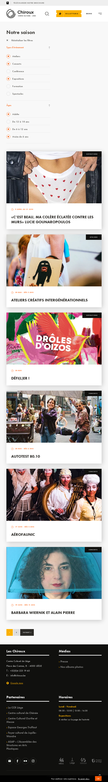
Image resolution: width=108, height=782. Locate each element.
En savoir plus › (84, 780)
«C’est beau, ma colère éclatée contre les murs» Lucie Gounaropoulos (52, 219)
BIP (59, 82)
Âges (8, 105)
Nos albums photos (71, 667)
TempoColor (64, 115)
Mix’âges (62, 62)
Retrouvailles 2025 (67, 134)
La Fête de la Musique (68, 49)
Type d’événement (15, 47)
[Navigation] (89, 14)
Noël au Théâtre (65, 121)
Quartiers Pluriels (66, 101)
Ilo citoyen (63, 108)
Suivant (27, 632)
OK (98, 779)
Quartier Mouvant (66, 95)
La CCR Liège (15, 707)
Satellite (61, 75)
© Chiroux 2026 (52, 776)
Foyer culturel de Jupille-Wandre (21, 734)
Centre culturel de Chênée (23, 713)
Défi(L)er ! (20, 378)
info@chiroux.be (17, 675)
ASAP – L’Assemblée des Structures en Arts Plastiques (21, 745)
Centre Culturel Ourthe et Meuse (21, 720)
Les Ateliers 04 (65, 88)
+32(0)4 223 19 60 (20, 670)
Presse (64, 661)
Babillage (62, 69)
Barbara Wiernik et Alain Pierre (43, 612)
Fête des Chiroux (66, 43)
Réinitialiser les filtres (19, 40)
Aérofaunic (23, 534)
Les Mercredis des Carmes (70, 56)
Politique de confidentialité (73, 776)
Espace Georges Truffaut (22, 727)
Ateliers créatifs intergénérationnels (49, 300)
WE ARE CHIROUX (67, 128)
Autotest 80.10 (25, 456)
